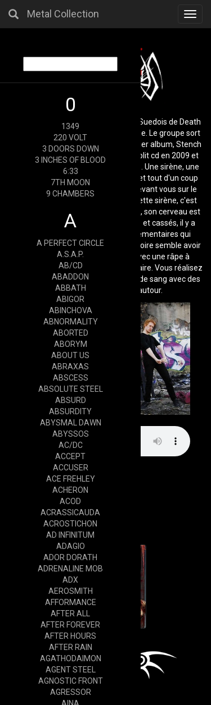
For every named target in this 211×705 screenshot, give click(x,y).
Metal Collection (63, 14)
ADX (70, 579)
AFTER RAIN (70, 647)
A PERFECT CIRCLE (70, 243)
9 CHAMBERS (70, 193)
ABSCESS (70, 377)
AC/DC (71, 445)
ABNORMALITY (70, 321)
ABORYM (70, 344)
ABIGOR (70, 299)
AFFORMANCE (70, 602)
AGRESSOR (70, 692)
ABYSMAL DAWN (70, 422)
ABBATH (70, 287)
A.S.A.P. (70, 254)
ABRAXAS (70, 366)
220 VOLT (70, 137)
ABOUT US (70, 355)
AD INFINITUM (70, 534)
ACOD (70, 501)
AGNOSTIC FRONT (70, 680)
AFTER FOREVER (70, 624)
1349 (70, 126)
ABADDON (70, 276)
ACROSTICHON (70, 523)
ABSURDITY (70, 411)
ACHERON (70, 490)
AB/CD (71, 265)
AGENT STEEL (71, 669)
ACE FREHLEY (70, 478)
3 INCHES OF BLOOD (70, 159)
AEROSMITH (70, 591)
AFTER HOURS (70, 635)
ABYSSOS (70, 433)
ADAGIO (70, 546)
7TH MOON (70, 182)
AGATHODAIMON (70, 658)
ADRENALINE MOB (70, 568)
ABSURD (70, 400)
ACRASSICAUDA (70, 512)
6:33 (70, 171)
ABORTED (70, 332)
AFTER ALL (70, 613)
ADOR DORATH (70, 557)
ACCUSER (70, 467)
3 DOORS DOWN (70, 148)
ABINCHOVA (70, 310)
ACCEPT (70, 456)
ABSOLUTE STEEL (70, 388)
